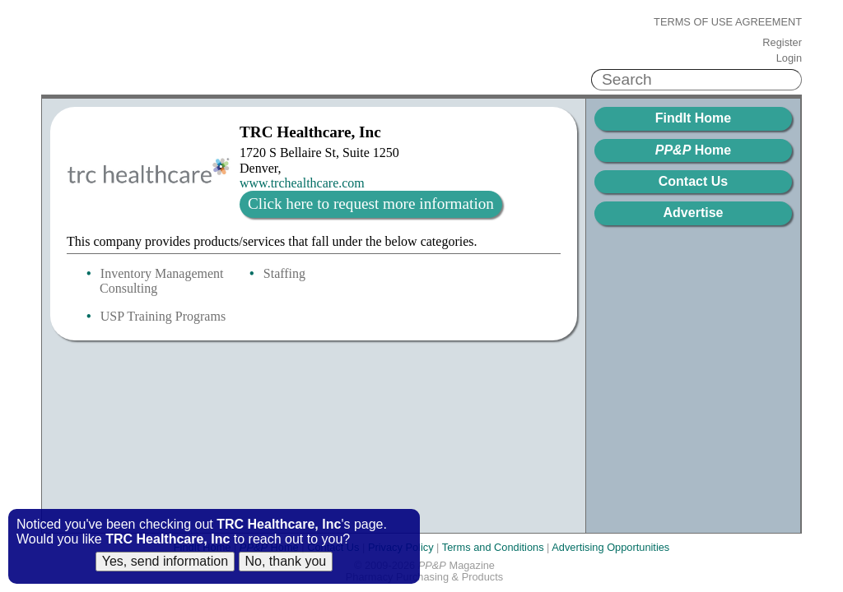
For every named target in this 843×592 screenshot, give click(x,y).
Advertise (694, 213)
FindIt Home (693, 118)
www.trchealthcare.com (302, 183)
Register (782, 43)
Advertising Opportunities (610, 547)
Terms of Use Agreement (728, 22)
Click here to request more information (371, 203)
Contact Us (693, 181)
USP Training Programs (163, 316)
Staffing (284, 273)
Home (693, 150)
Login (789, 58)
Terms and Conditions (493, 547)
